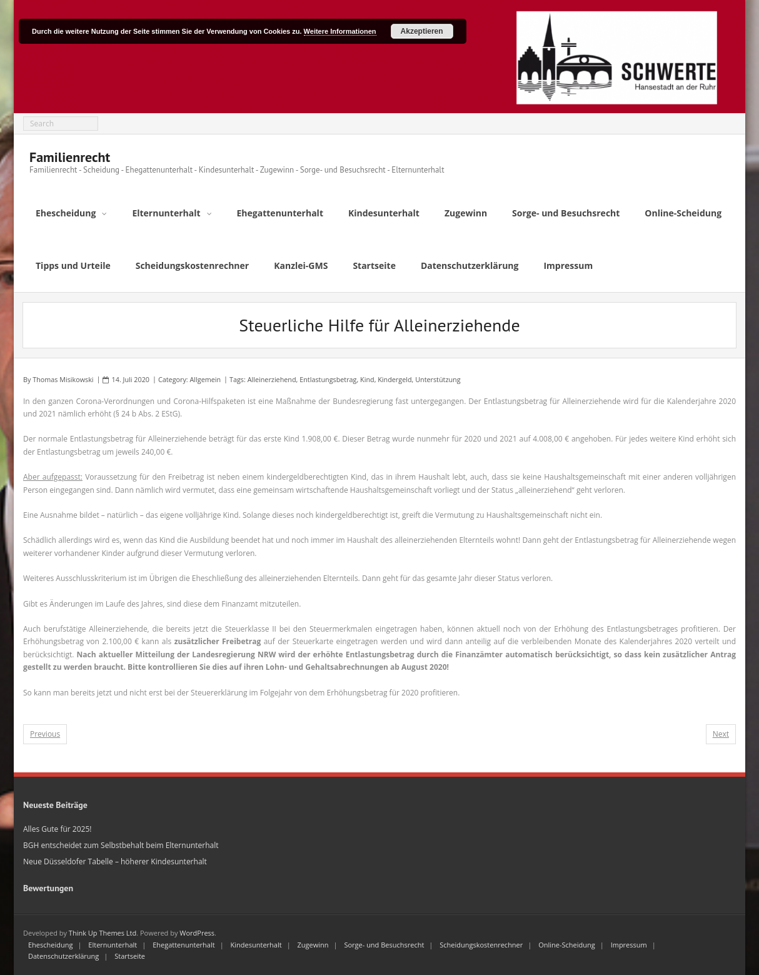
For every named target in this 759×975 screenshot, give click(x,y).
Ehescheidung (50, 944)
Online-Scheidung (566, 944)
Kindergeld (394, 379)
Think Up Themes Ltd (102, 932)
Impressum (629, 944)
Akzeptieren (422, 31)
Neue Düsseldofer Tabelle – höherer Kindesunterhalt (115, 861)
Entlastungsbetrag (327, 379)
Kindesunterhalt (256, 944)
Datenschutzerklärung (63, 956)
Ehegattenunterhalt (184, 944)
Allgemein (205, 379)
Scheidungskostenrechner (481, 944)
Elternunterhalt (112, 944)
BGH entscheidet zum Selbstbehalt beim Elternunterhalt (121, 845)
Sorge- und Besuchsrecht (384, 944)
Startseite (129, 956)
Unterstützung (437, 379)
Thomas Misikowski (63, 379)
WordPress (196, 932)
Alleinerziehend (272, 379)
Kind (367, 379)
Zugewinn (313, 944)
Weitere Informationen (340, 31)
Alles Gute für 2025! (57, 829)
